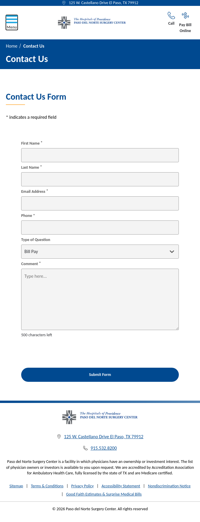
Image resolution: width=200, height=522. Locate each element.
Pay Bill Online (185, 22)
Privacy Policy (82, 485)
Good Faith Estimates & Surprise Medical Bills (104, 494)
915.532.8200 (104, 448)
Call (171, 19)
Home (11, 46)
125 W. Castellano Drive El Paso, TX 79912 (103, 2)
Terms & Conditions (47, 485)
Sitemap (16, 485)
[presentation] (55, 349)
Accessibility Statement (120, 485)
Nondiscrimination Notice (169, 485)
